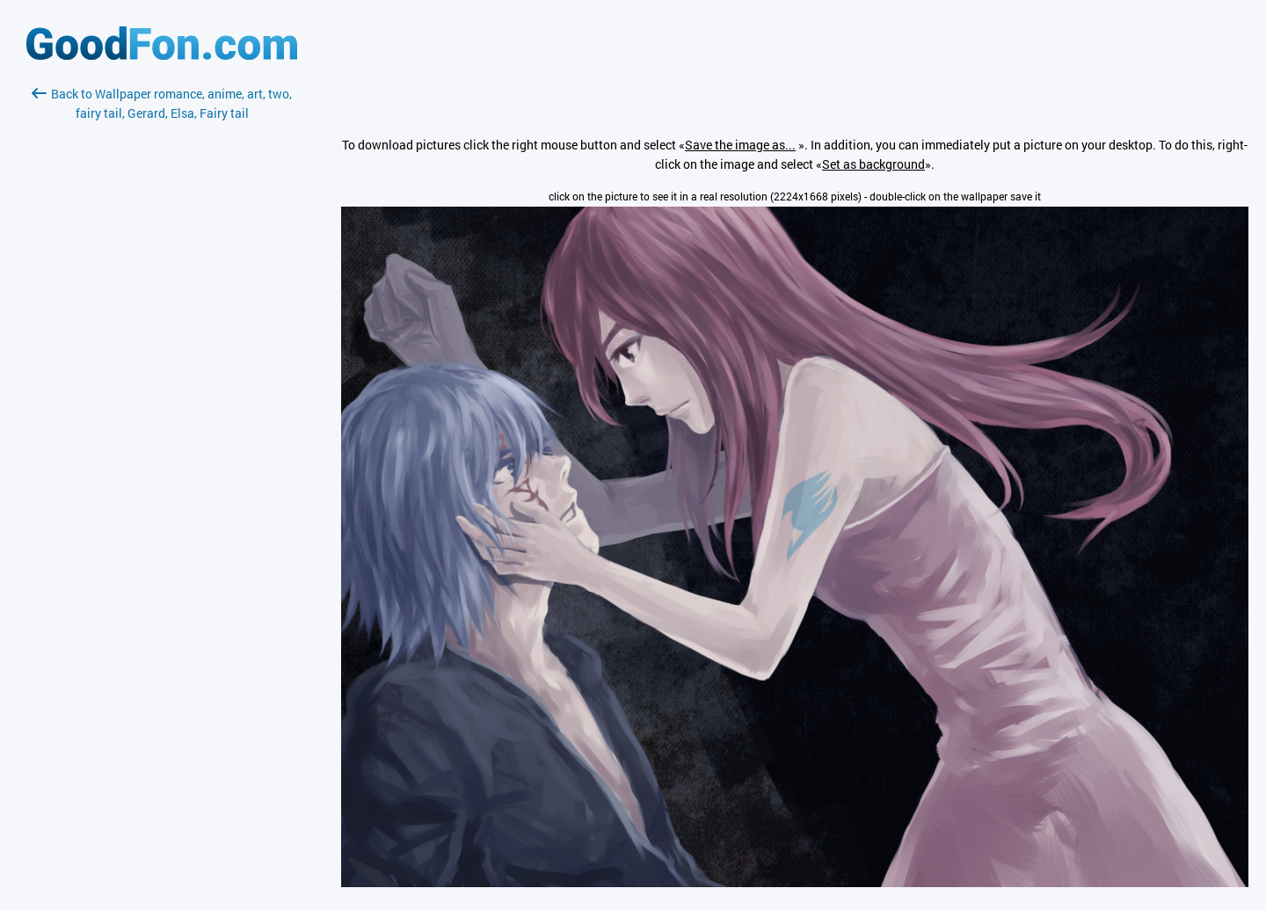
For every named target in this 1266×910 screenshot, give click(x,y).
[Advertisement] (161, 331)
